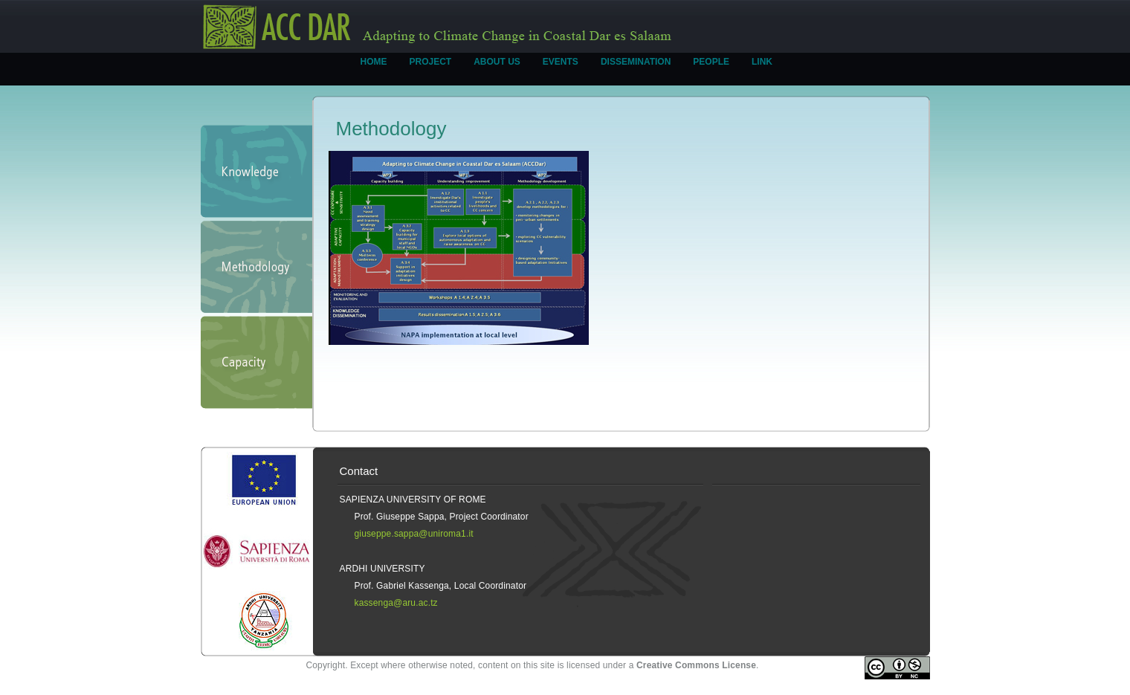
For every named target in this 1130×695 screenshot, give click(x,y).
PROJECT (431, 61)
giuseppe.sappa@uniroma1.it (414, 533)
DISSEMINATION (636, 61)
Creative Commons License (696, 665)
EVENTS (560, 61)
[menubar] (566, 69)
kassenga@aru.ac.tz (396, 603)
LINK (762, 61)
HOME (374, 61)
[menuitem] (373, 69)
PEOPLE (711, 61)
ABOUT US (497, 61)
